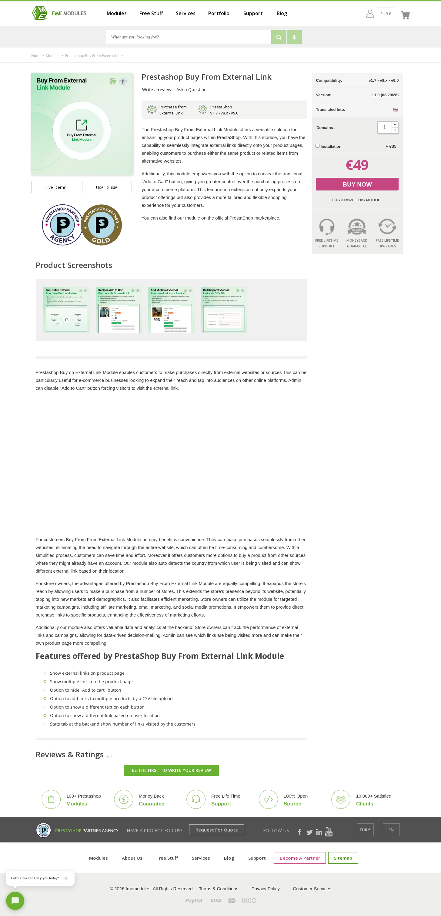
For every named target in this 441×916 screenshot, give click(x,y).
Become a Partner (300, 858)
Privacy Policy (266, 888)
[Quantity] (384, 127)
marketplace (266, 217)
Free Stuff (151, 13)
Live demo (56, 187)
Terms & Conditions (218, 888)
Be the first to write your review (171, 770)
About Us (132, 858)
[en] (391, 13)
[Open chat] (15, 901)
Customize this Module (357, 200)
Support (253, 13)
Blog (282, 13)
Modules (117, 13)
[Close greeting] (66, 878)
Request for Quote (216, 830)
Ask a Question (191, 89)
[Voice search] (294, 37)
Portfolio (218, 13)
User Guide (107, 187)
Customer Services (312, 888)
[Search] (188, 37)
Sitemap (343, 858)
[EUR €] (374, 13)
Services (185, 13)
